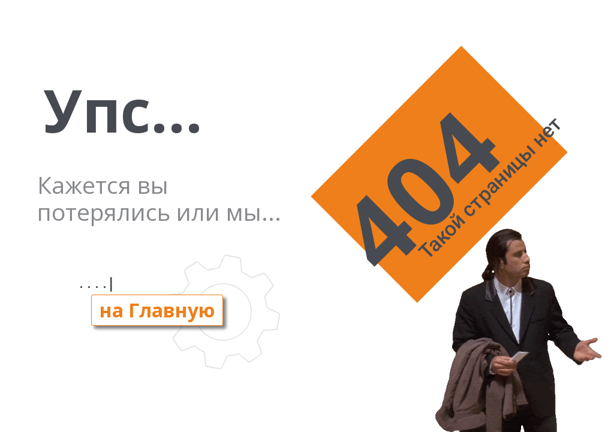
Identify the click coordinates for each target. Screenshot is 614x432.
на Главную (157, 310)
